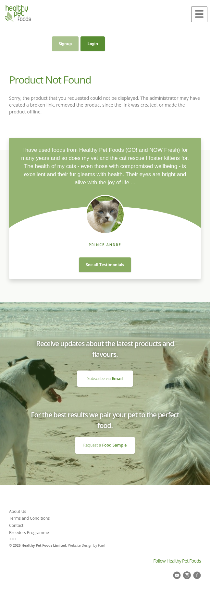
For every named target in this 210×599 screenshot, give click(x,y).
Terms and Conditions (29, 518)
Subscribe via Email (105, 373)
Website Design (80, 545)
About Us (17, 511)
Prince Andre (105, 244)
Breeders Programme (29, 532)
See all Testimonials (105, 264)
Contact (16, 525)
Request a (105, 445)
